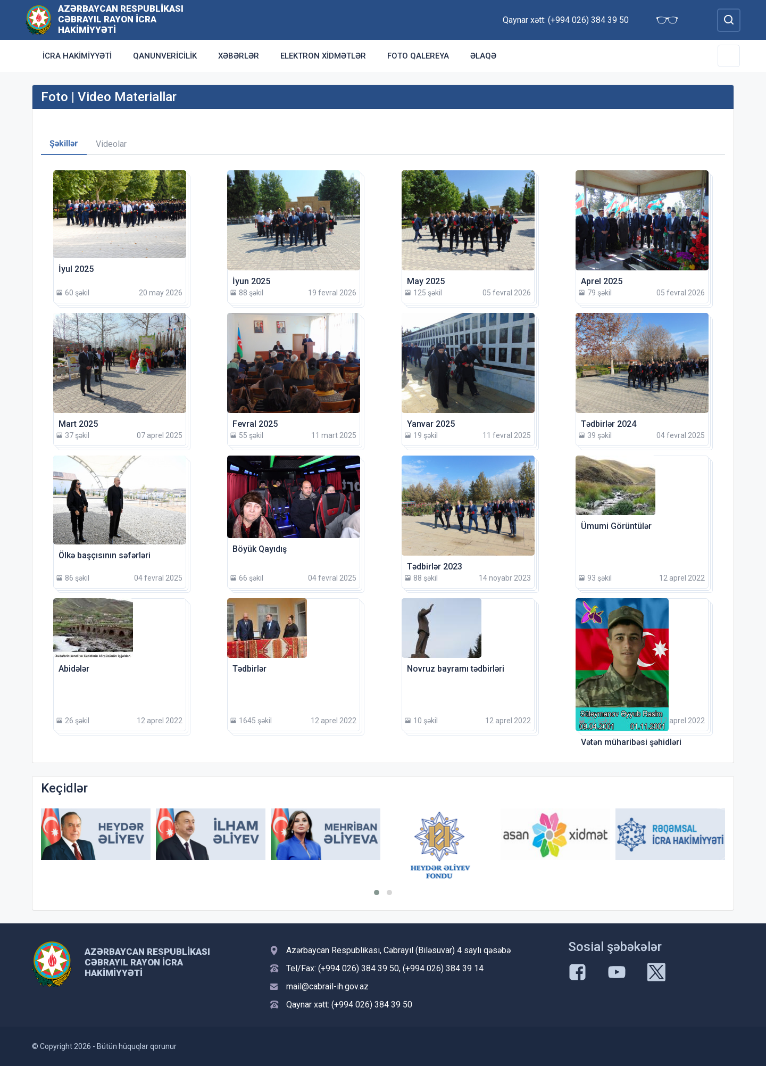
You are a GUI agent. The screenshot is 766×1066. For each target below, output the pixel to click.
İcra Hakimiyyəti (77, 56)
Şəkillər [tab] (63, 143)
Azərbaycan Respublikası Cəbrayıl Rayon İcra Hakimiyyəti (121, 19)
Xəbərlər (238, 56)
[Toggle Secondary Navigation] (728, 56)
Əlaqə (483, 56)
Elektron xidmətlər (323, 56)
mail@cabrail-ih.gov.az (327, 986)
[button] (376, 892)
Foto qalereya (418, 56)
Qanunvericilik (165, 56)
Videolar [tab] (111, 144)
